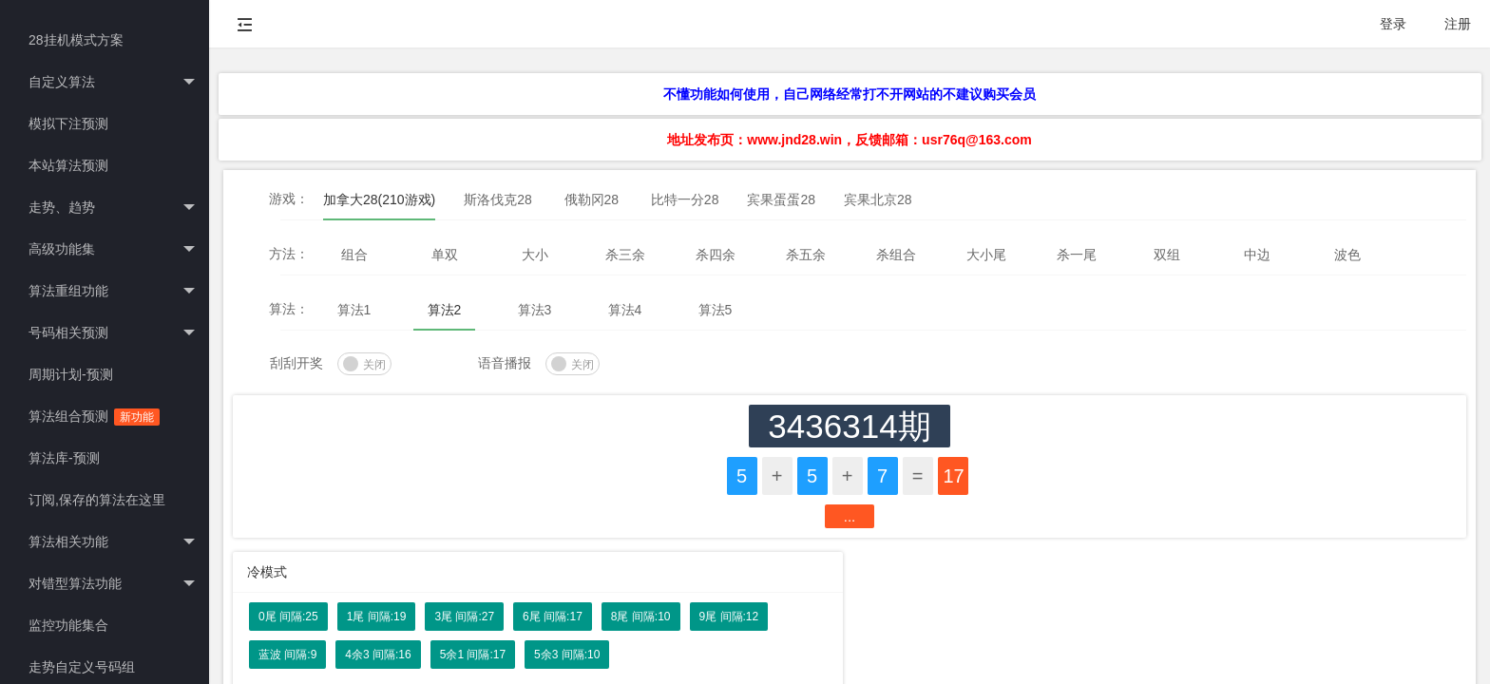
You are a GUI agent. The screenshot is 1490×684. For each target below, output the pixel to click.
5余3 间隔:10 (567, 654)
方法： (289, 253)
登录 (1393, 23)
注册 (1457, 23)
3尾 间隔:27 (464, 616)
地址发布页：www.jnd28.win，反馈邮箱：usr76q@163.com (849, 139)
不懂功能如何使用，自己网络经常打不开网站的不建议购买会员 (849, 94)
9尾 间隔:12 (729, 616)
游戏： (289, 198)
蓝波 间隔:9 (287, 654)
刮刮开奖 (296, 362)
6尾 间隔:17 (553, 616)
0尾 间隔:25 (288, 616)
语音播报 (504, 362)
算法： (289, 308)
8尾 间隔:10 (641, 616)
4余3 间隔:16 (378, 654)
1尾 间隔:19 (377, 616)
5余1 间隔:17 (473, 654)
